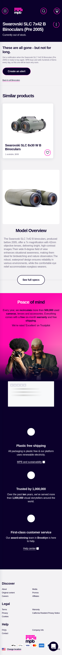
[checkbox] (47, 152)
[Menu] (5, 11)
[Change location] (14, 649)
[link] (20, 11)
